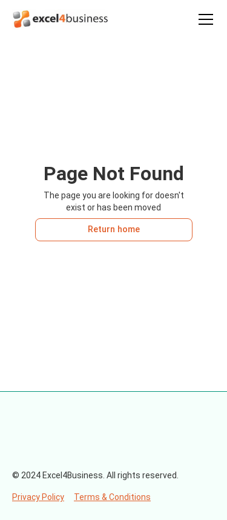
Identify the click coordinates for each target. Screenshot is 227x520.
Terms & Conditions (112, 497)
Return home (114, 229)
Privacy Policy (38, 497)
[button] (203, 19)
